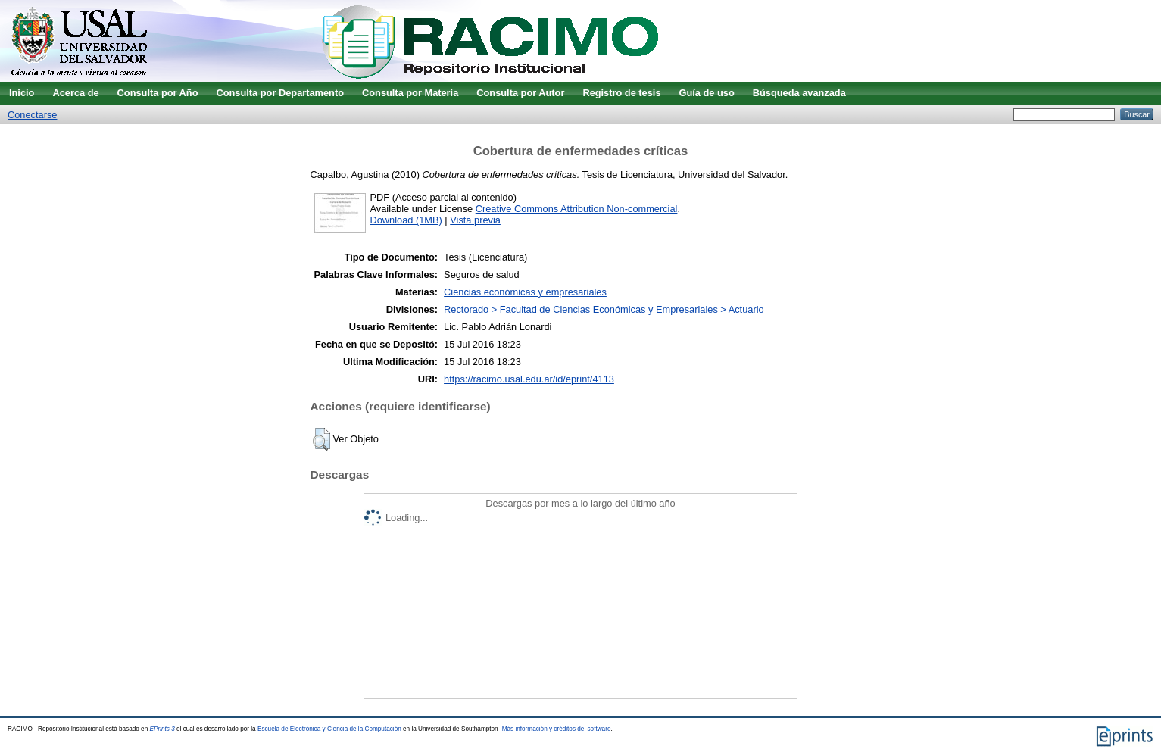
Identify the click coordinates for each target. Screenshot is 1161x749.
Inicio (21, 92)
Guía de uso (707, 92)
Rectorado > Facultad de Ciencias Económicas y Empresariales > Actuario (604, 309)
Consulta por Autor (520, 92)
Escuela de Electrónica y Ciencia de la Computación (329, 729)
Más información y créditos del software (556, 729)
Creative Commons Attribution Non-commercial (577, 208)
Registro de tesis (621, 92)
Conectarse (32, 114)
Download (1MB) (406, 220)
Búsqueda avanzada (799, 92)
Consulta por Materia (410, 92)
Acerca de (75, 92)
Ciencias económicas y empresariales (525, 292)
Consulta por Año (157, 92)
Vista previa (475, 220)
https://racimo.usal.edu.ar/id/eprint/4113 (529, 379)
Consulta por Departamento (280, 92)
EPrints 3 (162, 729)
